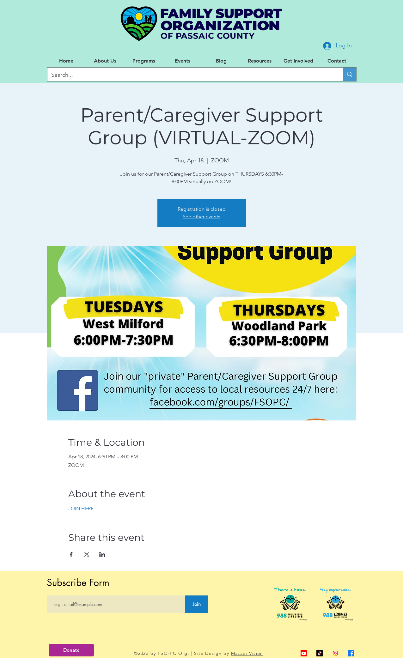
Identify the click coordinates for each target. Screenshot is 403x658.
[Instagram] (335, 653)
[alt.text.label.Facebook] (351, 653)
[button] (105, 61)
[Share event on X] (87, 554)
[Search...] (190, 75)
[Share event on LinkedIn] (102, 554)
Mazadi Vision (247, 653)
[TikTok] (319, 653)
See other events (201, 217)
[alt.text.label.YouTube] (304, 653)
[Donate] (71, 650)
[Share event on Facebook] (71, 554)
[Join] (196, 604)
